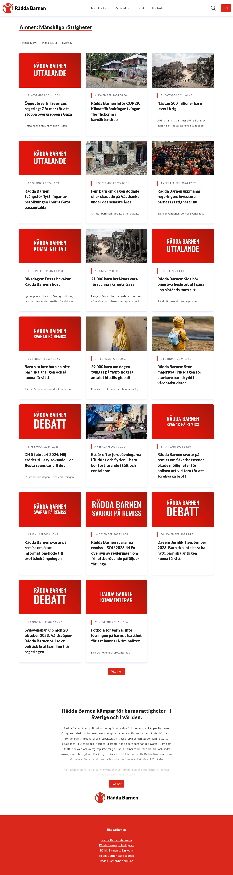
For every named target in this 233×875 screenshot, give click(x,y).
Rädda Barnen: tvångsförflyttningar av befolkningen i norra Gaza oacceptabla (47, 199)
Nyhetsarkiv (99, 8)
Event (140, 8)
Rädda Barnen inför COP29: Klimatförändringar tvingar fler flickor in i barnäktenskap (115, 111)
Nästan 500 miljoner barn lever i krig (179, 106)
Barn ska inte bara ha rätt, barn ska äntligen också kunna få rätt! (48, 372)
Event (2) (67, 43)
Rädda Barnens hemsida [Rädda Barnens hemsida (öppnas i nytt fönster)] (116, 840)
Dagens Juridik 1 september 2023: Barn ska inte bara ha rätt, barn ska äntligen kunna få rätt (181, 550)
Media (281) (49, 43)
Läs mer (117, 784)
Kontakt (157, 8)
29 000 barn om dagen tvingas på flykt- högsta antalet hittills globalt (112, 372)
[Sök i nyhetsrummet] (213, 8)
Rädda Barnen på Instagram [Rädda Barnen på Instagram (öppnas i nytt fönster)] (116, 845)
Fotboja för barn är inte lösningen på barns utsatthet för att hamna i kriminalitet (116, 635)
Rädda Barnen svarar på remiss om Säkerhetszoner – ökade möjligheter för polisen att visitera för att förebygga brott (182, 465)
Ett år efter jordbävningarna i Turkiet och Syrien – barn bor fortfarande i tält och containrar (116, 462)
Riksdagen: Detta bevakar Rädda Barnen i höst (48, 281)
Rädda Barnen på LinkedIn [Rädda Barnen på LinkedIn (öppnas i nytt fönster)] (116, 850)
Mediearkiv (121, 8)
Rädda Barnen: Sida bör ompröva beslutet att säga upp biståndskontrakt (180, 284)
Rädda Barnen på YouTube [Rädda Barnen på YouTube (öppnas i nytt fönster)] (116, 861)
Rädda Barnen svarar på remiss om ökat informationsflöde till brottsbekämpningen (46, 550)
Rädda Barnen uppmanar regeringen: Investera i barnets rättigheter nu (178, 196)
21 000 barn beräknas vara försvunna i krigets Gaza (114, 281)
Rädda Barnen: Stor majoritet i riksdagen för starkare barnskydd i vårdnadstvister (179, 374)
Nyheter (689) (28, 43)
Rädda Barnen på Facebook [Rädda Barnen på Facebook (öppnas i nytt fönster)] (116, 855)
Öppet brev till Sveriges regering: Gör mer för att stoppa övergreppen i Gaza (48, 108)
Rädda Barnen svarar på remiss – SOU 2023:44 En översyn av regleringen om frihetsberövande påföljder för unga (115, 553)
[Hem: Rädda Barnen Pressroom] (24, 8)
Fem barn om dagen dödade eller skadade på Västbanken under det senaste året (116, 196)
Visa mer (116, 671)
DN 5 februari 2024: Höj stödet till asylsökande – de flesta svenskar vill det (49, 460)
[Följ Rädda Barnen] (226, 8)
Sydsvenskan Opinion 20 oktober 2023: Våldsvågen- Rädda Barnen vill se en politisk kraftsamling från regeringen (48, 641)
